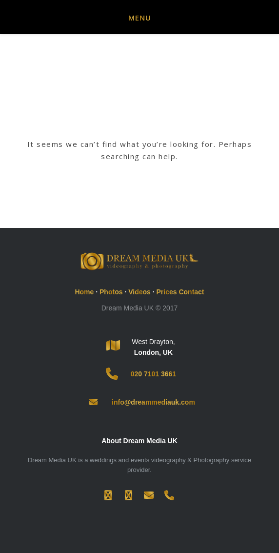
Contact (191, 292)
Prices (166, 292)
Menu (139, 17)
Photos (111, 292)
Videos (139, 292)
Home (84, 292)
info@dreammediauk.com (153, 402)
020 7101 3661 (153, 374)
